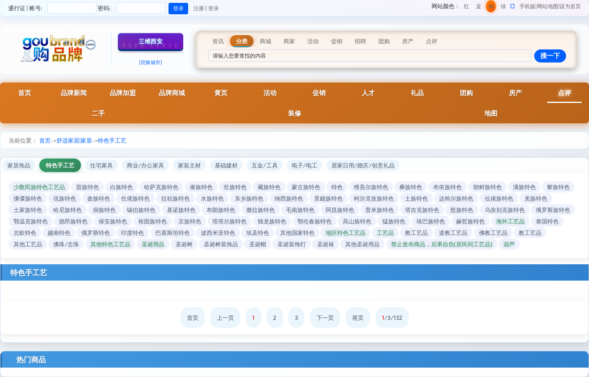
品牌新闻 (74, 92)
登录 (213, 8)
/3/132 (392, 317)
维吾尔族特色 (371, 186)
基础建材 (226, 165)
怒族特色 (461, 209)
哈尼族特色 (67, 209)
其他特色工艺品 (110, 244)
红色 (466, 7)
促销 (319, 92)
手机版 (527, 6)
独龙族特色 (272, 221)
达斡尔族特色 (456, 198)
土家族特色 (27, 209)
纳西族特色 (288, 198)
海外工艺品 (510, 221)
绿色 (503, 7)
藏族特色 (269, 186)
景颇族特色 (328, 198)
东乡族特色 (249, 198)
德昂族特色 (73, 221)
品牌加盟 (123, 92)
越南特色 (58, 232)
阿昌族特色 (340, 209)
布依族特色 (447, 186)
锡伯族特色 (141, 209)
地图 (490, 113)
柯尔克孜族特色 (374, 198)
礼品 (417, 92)
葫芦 (509, 244)
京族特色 (189, 221)
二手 (98, 113)
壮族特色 (235, 186)
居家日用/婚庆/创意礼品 (363, 165)
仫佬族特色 (499, 198)
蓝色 (478, 7)
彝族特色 (410, 186)
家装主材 (189, 165)
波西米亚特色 (218, 232)
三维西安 (150, 41)
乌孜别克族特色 (505, 209)
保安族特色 (113, 221)
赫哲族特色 (470, 221)
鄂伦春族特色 (314, 221)
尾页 (358, 317)
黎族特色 (558, 186)
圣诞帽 (257, 244)
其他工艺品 (27, 244)
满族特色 (524, 186)
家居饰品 (18, 165)
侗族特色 (104, 209)
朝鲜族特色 (487, 186)
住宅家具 (101, 165)
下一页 (325, 317)
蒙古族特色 (306, 186)
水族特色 (212, 198)
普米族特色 (379, 209)
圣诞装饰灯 (291, 244)
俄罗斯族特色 (553, 209)
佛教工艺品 (493, 232)
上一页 (225, 317)
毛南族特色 (300, 209)
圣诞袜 (325, 244)
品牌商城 (172, 92)
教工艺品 (416, 232)
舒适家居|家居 (74, 140)
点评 (564, 92)
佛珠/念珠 (66, 244)
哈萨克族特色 (161, 186)
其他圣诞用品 (362, 244)
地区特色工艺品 (346, 232)
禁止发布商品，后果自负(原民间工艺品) (441, 244)
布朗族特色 (221, 209)
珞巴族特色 (430, 221)
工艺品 (385, 232)
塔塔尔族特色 (229, 221)
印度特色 (132, 232)
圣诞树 (184, 244)
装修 (294, 113)
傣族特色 (201, 186)
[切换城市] (150, 62)
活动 (270, 92)
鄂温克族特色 (30, 221)
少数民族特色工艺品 (39, 186)
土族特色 (416, 198)
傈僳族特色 (27, 198)
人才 (368, 92)
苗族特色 (87, 186)
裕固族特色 (152, 221)
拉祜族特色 (175, 198)
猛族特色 (393, 221)
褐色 (491, 7)
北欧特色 (24, 232)
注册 (198, 8)
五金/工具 (264, 165)
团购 (466, 92)
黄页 (220, 92)
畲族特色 (98, 198)
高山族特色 (357, 221)
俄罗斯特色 (95, 232)
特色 (337, 186)
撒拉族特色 (260, 209)
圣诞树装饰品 (221, 244)
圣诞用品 (153, 244)
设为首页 (570, 6)
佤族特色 (64, 198)
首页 (24, 92)
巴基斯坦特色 (172, 232)
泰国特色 (547, 221)
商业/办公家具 (145, 165)
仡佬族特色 (135, 198)
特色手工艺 (112, 140)
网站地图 (547, 6)
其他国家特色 (297, 232)
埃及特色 (257, 232)
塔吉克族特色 (422, 209)
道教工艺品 (453, 232)
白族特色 (121, 186)
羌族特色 (535, 198)
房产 (515, 92)
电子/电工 (304, 165)
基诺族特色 (181, 209)
